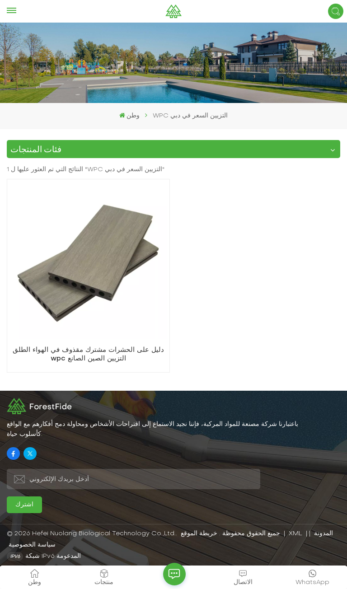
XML (295, 534)
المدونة (322, 534)
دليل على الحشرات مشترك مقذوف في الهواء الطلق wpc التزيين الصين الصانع (88, 354)
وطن (129, 115)
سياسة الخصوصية (32, 545)
